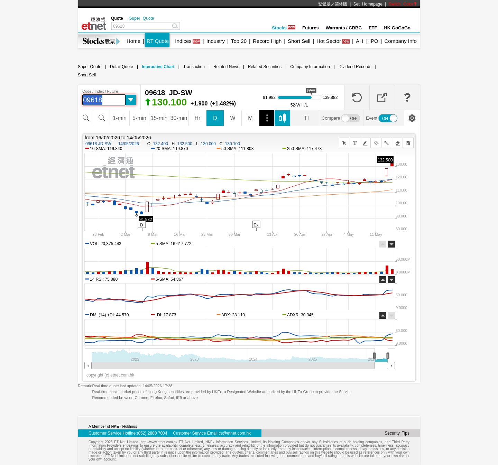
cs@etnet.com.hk (235, 433)
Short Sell (299, 41)
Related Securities (265, 66)
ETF (373, 27)
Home (133, 41)
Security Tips (397, 433)
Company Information (310, 66)
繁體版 (324, 4)
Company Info (400, 41)
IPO (373, 41)
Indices (183, 41)
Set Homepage (367, 4)
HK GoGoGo (397, 27)
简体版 (341, 4)
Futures (310, 27)
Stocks (283, 27)
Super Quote (141, 18)
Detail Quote (121, 66)
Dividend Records (355, 66)
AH (359, 41)
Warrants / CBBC (344, 27)
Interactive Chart (158, 66)
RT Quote (158, 41)
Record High (267, 41)
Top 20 (239, 41)
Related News (226, 66)
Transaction (194, 66)
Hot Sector (328, 41)
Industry (215, 41)
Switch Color (403, 4)
